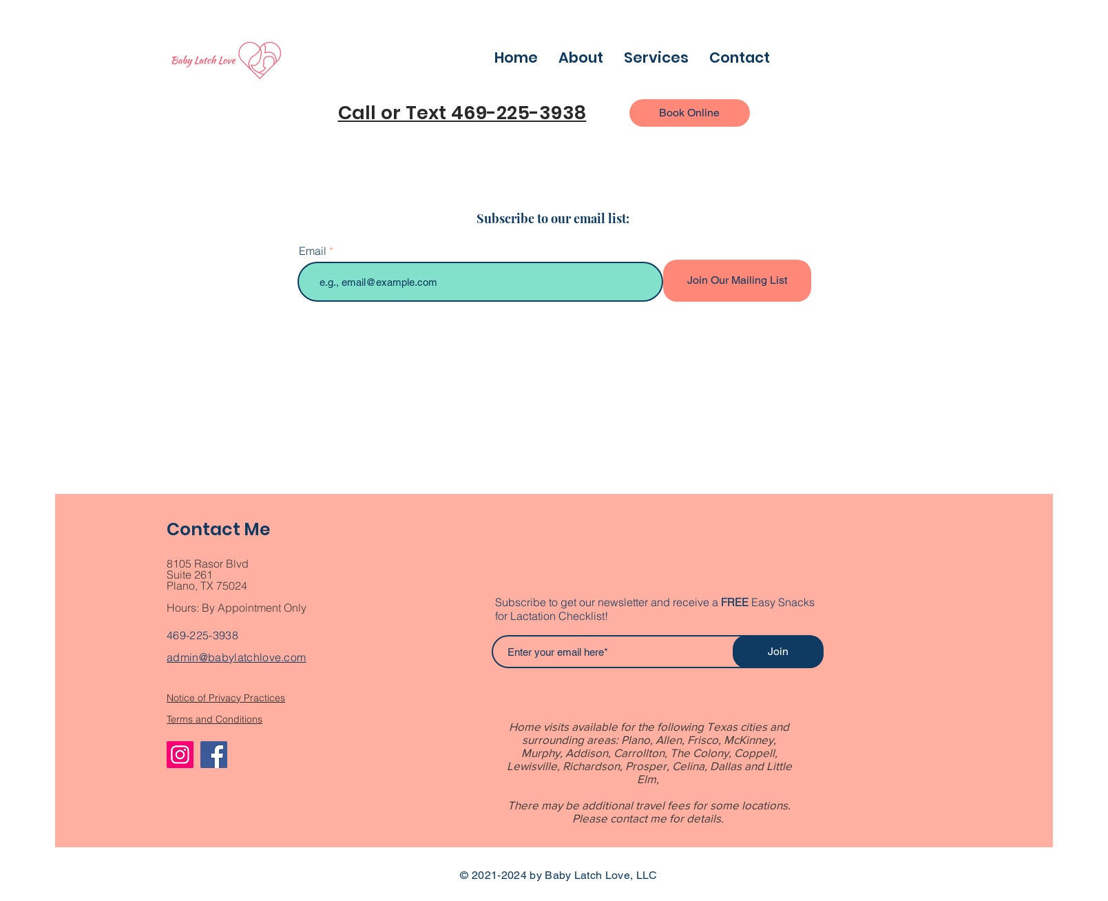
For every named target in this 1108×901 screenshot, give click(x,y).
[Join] (778, 651)
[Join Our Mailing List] (737, 281)
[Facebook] (213, 754)
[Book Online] (689, 113)
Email (312, 250)
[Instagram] (180, 754)
